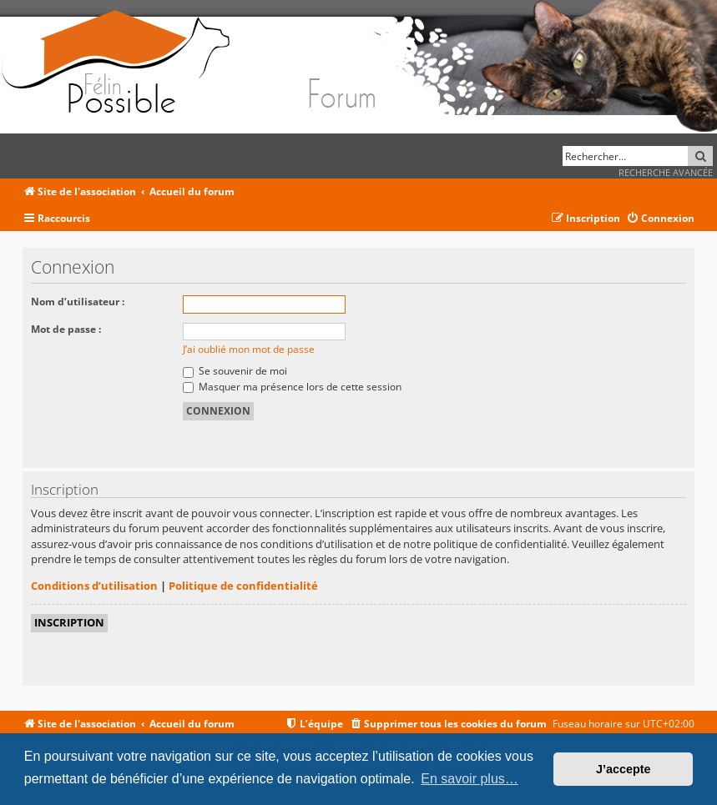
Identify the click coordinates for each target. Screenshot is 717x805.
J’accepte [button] (623, 769)
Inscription (69, 622)
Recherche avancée (666, 172)
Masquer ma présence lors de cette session (292, 387)
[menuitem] (660, 219)
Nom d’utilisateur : (77, 301)
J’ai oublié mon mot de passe (249, 349)
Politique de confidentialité (243, 585)
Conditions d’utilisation (94, 585)
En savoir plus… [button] (469, 779)
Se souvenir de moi (235, 371)
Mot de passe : (66, 329)
